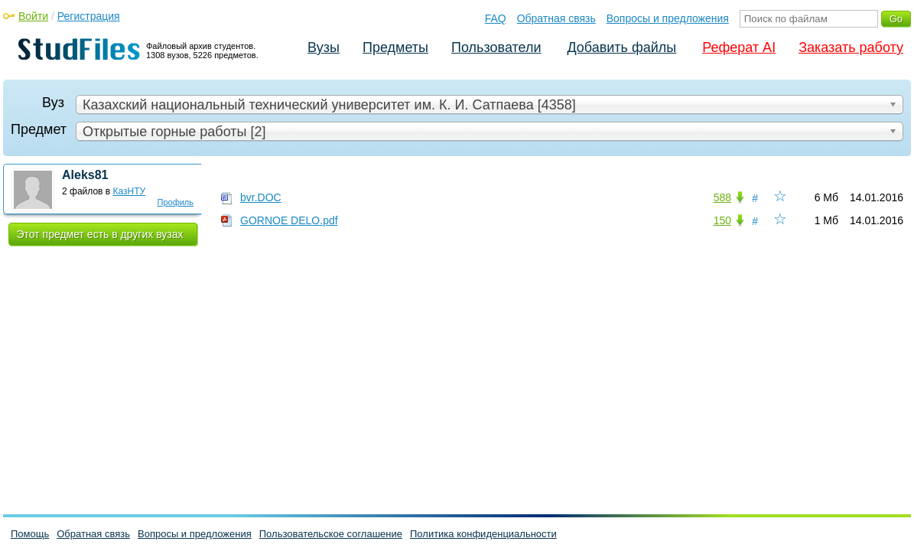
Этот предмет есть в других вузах (100, 234)
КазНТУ (129, 191)
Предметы (395, 47)
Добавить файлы (621, 47)
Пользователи (496, 47)
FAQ (495, 18)
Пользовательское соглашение (330, 534)
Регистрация (88, 16)
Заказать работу (851, 47)
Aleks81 (85, 174)
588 (722, 197)
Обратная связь (556, 18)
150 (722, 220)
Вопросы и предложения (668, 18)
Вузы (323, 47)
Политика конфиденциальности (483, 534)
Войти (33, 16)
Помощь (30, 534)
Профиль (176, 202)
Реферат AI (739, 47)
